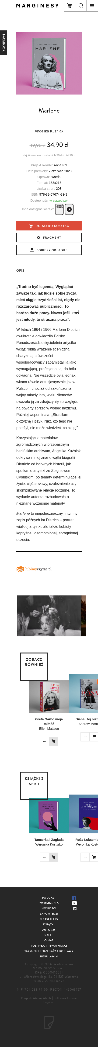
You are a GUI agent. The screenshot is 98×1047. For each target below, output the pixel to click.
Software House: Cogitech (60, 1000)
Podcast (49, 898)
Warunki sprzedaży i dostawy (48, 951)
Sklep (49, 935)
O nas (49, 940)
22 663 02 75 (54, 980)
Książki (49, 924)
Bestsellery (49, 919)
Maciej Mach (42, 998)
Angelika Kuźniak (49, 131)
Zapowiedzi (49, 914)
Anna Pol (60, 165)
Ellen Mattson (49, 728)
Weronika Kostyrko (49, 844)
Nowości (49, 908)
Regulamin (49, 956)
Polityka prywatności (49, 946)
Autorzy (49, 930)
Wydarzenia (49, 903)
